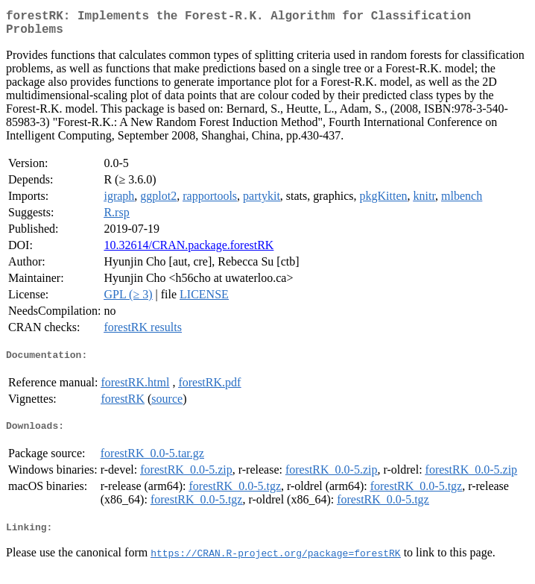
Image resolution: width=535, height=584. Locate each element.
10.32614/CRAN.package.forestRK (188, 251)
